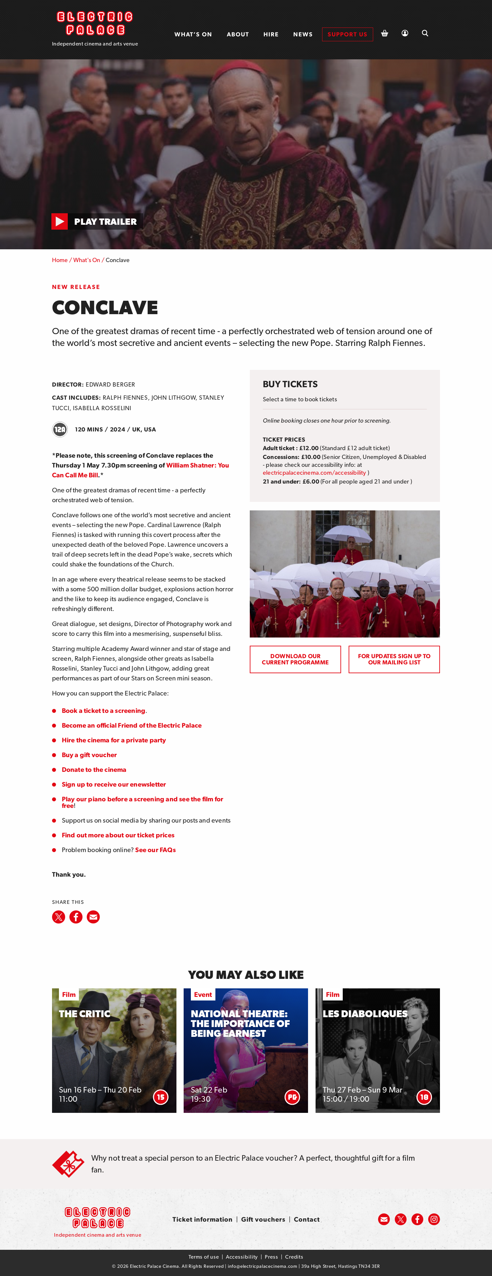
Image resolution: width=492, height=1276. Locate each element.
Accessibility (242, 1257)
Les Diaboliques (365, 1013)
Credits (294, 1257)
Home (60, 260)
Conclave (118, 260)
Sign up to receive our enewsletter (114, 784)
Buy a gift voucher (89, 755)
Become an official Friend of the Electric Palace (132, 725)
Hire (271, 34)
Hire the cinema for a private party (114, 740)
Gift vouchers (263, 1219)
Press (271, 1257)
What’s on (193, 34)
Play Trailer (105, 221)
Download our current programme (295, 659)
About (238, 34)
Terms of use (204, 1257)
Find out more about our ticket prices (118, 835)
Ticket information (203, 1219)
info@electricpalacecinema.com (262, 1266)
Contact (307, 1219)
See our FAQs (155, 850)
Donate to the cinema (94, 769)
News (303, 34)
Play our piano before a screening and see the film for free (143, 802)
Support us (348, 34)
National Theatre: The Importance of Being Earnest (240, 1023)
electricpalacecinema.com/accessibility (314, 472)
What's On (86, 260)
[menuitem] (193, 34)
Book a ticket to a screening (104, 710)
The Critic (84, 1013)
